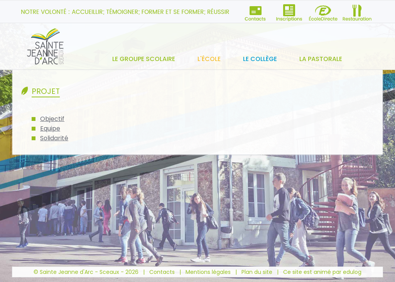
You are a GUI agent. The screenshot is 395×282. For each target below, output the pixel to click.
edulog (352, 272)
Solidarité (54, 138)
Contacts (162, 272)
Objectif (52, 118)
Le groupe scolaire (143, 58)
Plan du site (256, 272)
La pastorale (320, 58)
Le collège (260, 58)
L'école (209, 58)
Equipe (50, 128)
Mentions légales (208, 272)
